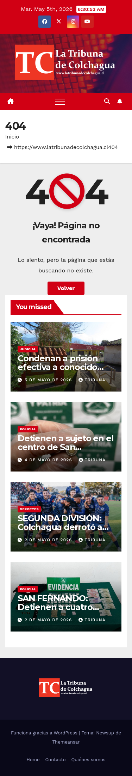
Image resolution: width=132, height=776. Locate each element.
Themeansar (66, 742)
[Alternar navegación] (60, 101)
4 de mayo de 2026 (49, 459)
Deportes (29, 509)
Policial (28, 429)
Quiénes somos (88, 759)
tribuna (91, 379)
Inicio (12, 137)
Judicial (28, 349)
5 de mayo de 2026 (49, 379)
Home (32, 759)
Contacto (55, 759)
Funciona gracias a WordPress (45, 732)
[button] (107, 101)
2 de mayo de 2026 (49, 539)
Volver (66, 288)
